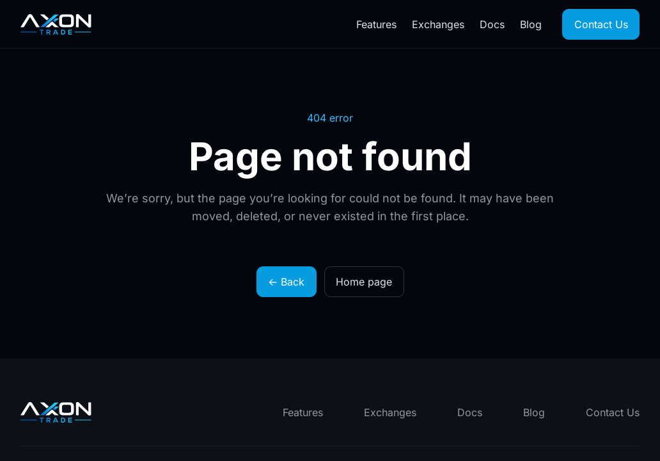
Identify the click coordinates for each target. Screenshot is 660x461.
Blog (531, 24)
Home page (364, 281)
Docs (492, 24)
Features (376, 24)
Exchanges (438, 24)
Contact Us (601, 24)
